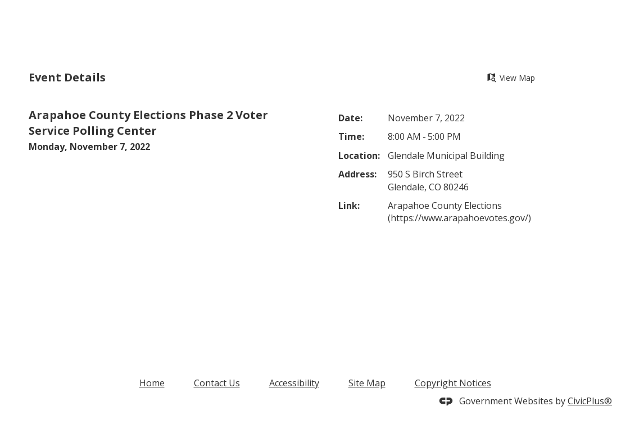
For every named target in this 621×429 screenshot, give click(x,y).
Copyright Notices (453, 383)
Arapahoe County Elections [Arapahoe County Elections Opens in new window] (445, 205)
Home (152, 383)
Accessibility (294, 383)
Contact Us (217, 383)
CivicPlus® (590, 401)
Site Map (367, 383)
